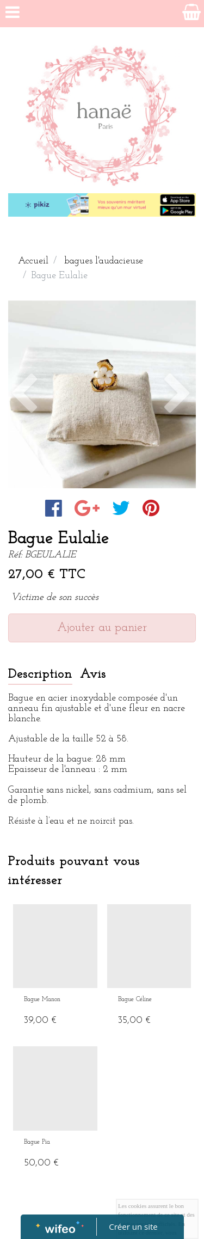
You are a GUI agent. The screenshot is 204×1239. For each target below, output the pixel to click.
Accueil (33, 261)
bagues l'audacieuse (103, 261)
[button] (22, 394)
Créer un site (133, 1226)
